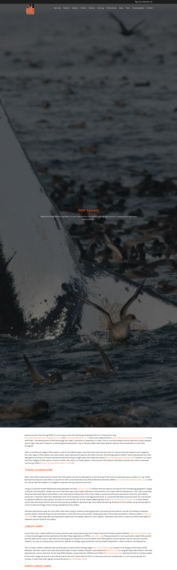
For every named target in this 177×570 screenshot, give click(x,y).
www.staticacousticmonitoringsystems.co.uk (43, 438)
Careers (75, 8)
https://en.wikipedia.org (140, 533)
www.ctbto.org (97, 536)
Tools (128, 8)
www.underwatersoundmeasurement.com (129, 438)
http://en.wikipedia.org (102, 548)
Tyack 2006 (66, 463)
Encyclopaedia (138, 8)
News (121, 8)
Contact (150, 8)
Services (57, 8)
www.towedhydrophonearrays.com (120, 458)
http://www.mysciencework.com (123, 499)
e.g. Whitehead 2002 (77, 559)
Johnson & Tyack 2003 (50, 463)
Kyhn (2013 (84, 489)
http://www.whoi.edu (112, 553)
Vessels (92, 8)
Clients (83, 8)
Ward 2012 (113, 550)
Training (100, 8)
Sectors (66, 8)
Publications (111, 8)
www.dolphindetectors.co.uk (77, 438)
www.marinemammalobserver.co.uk (131, 480)
